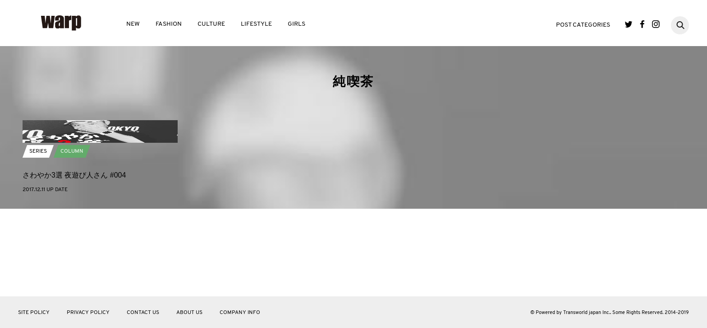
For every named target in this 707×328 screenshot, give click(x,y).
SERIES (38, 239)
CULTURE (211, 24)
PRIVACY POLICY (88, 312)
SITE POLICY (34, 312)
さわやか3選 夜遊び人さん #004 (74, 263)
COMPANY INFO (240, 312)
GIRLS (296, 24)
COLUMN (71, 239)
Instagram (656, 24)
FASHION (169, 24)
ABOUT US (189, 312)
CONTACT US (143, 312)
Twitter (629, 24)
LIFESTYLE (256, 24)
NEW (133, 24)
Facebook (642, 24)
